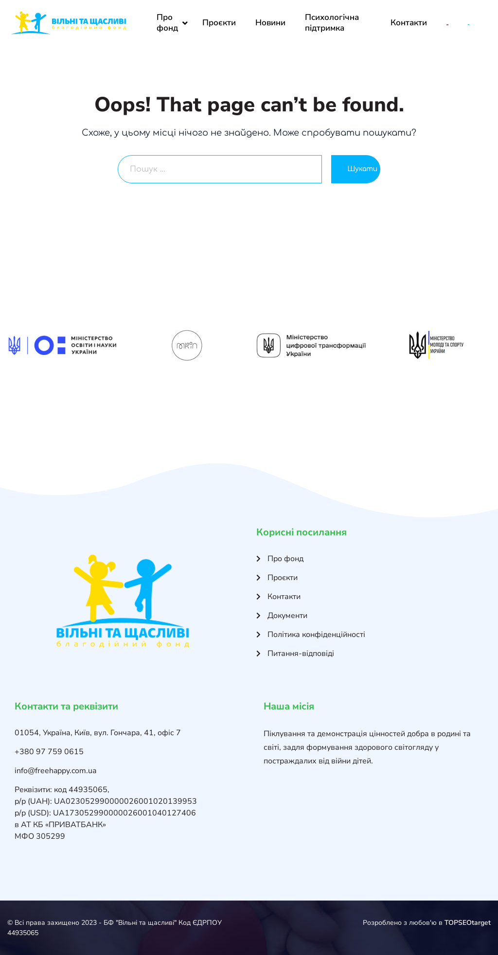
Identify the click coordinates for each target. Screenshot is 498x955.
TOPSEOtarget (468, 922)
